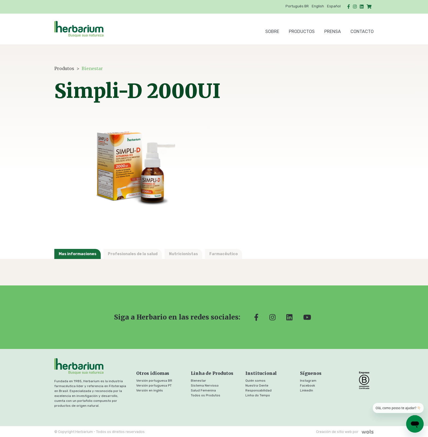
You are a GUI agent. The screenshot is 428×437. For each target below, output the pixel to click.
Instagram (308, 380)
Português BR (297, 6)
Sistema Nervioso (205, 385)
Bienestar (92, 68)
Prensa (332, 31)
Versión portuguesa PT (154, 385)
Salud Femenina (203, 390)
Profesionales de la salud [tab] (132, 254)
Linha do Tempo (257, 395)
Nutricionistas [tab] (183, 254)
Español (334, 6)
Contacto (362, 31)
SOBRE (272, 31)
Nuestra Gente (256, 385)
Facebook (307, 385)
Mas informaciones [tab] (77, 254)
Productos (302, 31)
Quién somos (255, 380)
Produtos (64, 68)
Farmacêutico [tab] (223, 254)
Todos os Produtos (205, 395)
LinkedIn (306, 390)
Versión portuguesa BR (154, 380)
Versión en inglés (149, 390)
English (318, 6)
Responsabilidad (258, 390)
